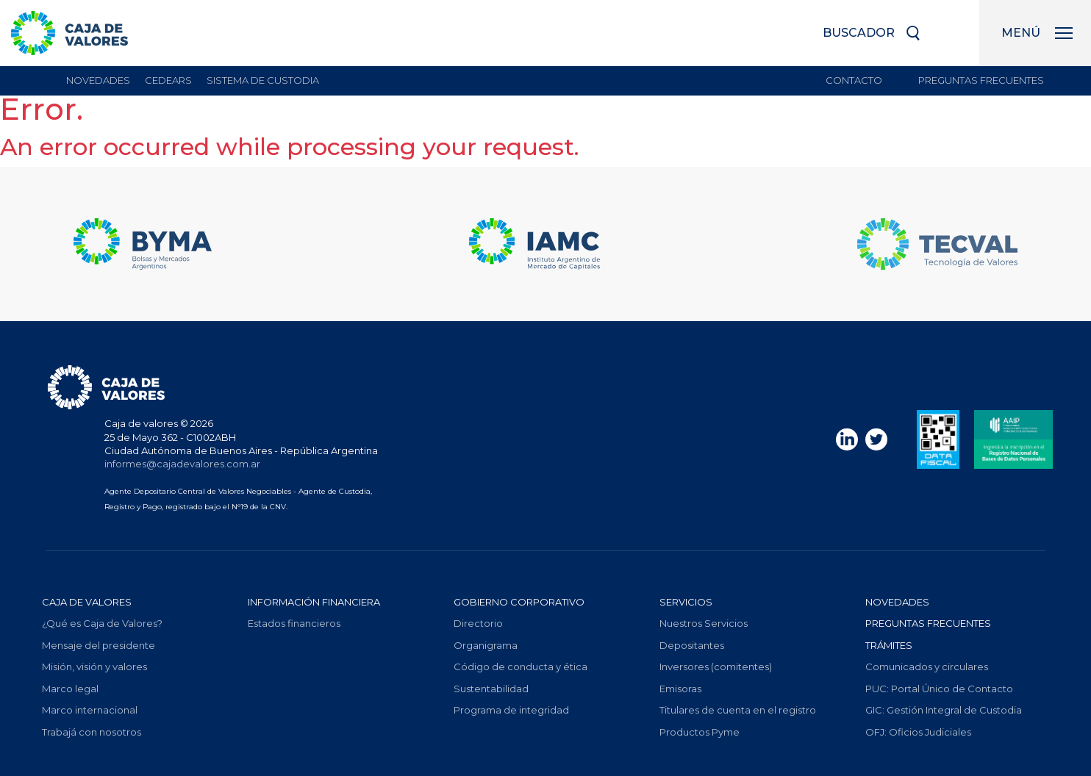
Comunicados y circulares (926, 666)
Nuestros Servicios (703, 623)
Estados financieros (294, 623)
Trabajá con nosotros (91, 732)
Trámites (888, 645)
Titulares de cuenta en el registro (737, 710)
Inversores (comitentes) (715, 666)
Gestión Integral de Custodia (943, 710)
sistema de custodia (263, 80)
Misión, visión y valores (94, 666)
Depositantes (691, 645)
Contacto (854, 80)
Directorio (478, 623)
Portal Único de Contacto (939, 688)
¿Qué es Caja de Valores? (102, 623)
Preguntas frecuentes (981, 80)
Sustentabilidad (491, 688)
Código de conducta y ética (520, 666)
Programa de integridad (511, 710)
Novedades (98, 80)
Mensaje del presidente (98, 645)
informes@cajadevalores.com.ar (182, 464)
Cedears (168, 80)
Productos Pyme (699, 732)
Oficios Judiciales (918, 732)
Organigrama (486, 645)
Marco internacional (89, 710)
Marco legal (70, 688)
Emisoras (680, 688)
